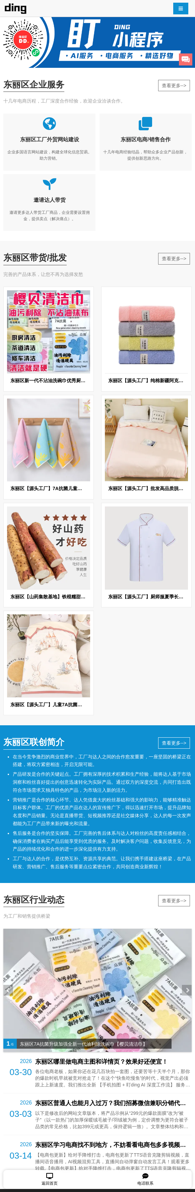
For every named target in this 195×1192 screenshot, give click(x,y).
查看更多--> (174, 85)
